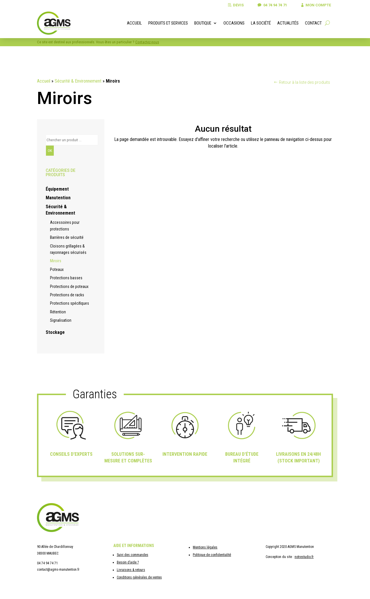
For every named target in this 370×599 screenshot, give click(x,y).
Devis (235, 5)
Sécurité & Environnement (78, 81)
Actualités (288, 23)
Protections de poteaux (69, 286)
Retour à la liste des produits (304, 82)
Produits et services (168, 23)
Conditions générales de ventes (139, 577)
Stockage (55, 332)
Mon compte (317, 5)
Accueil (134, 23)
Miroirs (55, 260)
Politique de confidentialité (212, 555)
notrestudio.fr (304, 557)
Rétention (58, 312)
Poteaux (57, 269)
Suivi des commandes (132, 555)
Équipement (57, 189)
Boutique (202, 23)
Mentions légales (205, 547)
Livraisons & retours (131, 570)
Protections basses (66, 278)
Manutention (58, 197)
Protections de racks (67, 295)
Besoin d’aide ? (128, 562)
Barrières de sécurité (67, 237)
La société (261, 23)
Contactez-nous (147, 42)
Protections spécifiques (69, 303)
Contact (313, 23)
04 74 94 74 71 (273, 5)
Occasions (234, 23)
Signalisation (60, 320)
